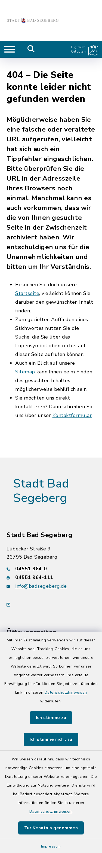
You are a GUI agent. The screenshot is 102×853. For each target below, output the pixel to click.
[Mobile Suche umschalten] (31, 49)
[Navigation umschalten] (9, 49)
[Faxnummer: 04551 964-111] (51, 566)
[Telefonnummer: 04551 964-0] (51, 557)
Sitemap (25, 361)
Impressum (51, 846)
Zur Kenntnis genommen (51, 828)
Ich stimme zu (51, 718)
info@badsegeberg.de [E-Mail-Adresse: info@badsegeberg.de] (41, 575)
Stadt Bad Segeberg (41, 480)
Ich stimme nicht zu (51, 739)
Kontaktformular (72, 404)
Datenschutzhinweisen (66, 692)
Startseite (27, 282)
